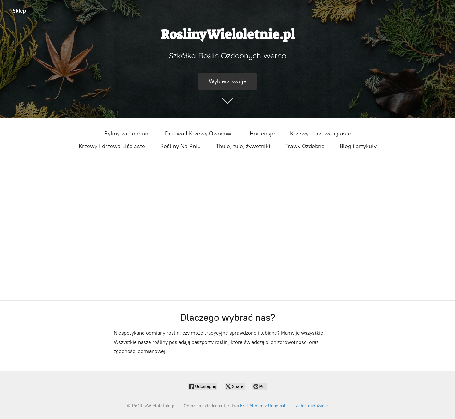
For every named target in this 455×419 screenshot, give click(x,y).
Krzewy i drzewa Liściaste (112, 146)
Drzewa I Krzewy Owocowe (199, 133)
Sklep (19, 11)
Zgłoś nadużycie (312, 406)
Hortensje (262, 133)
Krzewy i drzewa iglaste (320, 133)
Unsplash (277, 406)
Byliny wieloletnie (127, 133)
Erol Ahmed (252, 406)
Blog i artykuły (358, 146)
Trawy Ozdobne (305, 146)
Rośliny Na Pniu (180, 146)
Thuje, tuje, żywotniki (243, 146)
